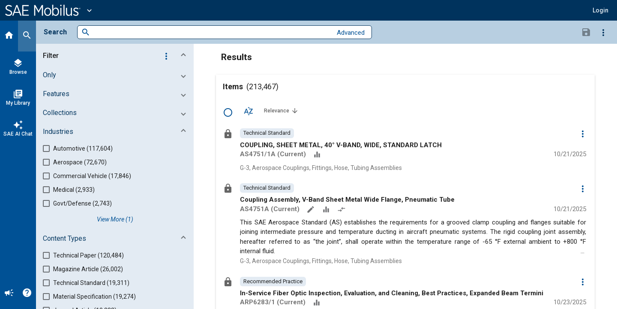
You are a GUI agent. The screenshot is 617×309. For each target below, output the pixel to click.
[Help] (27, 293)
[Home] (9, 36)
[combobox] (211, 32)
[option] (267, 133)
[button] (600, 10)
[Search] (27, 36)
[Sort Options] (248, 110)
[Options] (603, 32)
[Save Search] (586, 31)
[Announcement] (9, 293)
